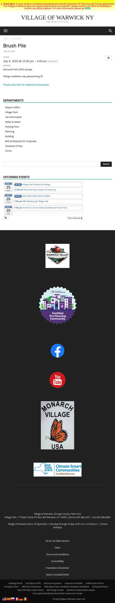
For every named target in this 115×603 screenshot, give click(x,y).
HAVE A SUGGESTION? (57, 574)
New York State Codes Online (30, 590)
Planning (9, 131)
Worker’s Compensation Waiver (81, 590)
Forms (8, 150)
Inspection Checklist (74, 583)
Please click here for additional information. (26, 84)
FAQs (57, 547)
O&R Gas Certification (31, 586)
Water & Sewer (13, 121)
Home (6, 38)
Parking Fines (12, 126)
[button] (5, 31)
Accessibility (57, 561)
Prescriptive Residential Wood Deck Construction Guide (57, 593)
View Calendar (75, 218)
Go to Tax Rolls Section (57, 540)
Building (9, 136)
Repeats (53, 61)
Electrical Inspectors (53, 583)
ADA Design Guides (55, 590)
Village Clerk (11, 112)
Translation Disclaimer (57, 567)
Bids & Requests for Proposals (20, 141)
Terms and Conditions (57, 554)
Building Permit (16, 583)
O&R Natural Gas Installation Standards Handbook (66, 586)
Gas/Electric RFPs (33, 583)
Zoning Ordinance (100, 586)
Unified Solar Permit (95, 583)
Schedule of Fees (14, 145)
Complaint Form (11, 586)
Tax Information (13, 117)
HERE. (88, 8)
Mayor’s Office (12, 107)
